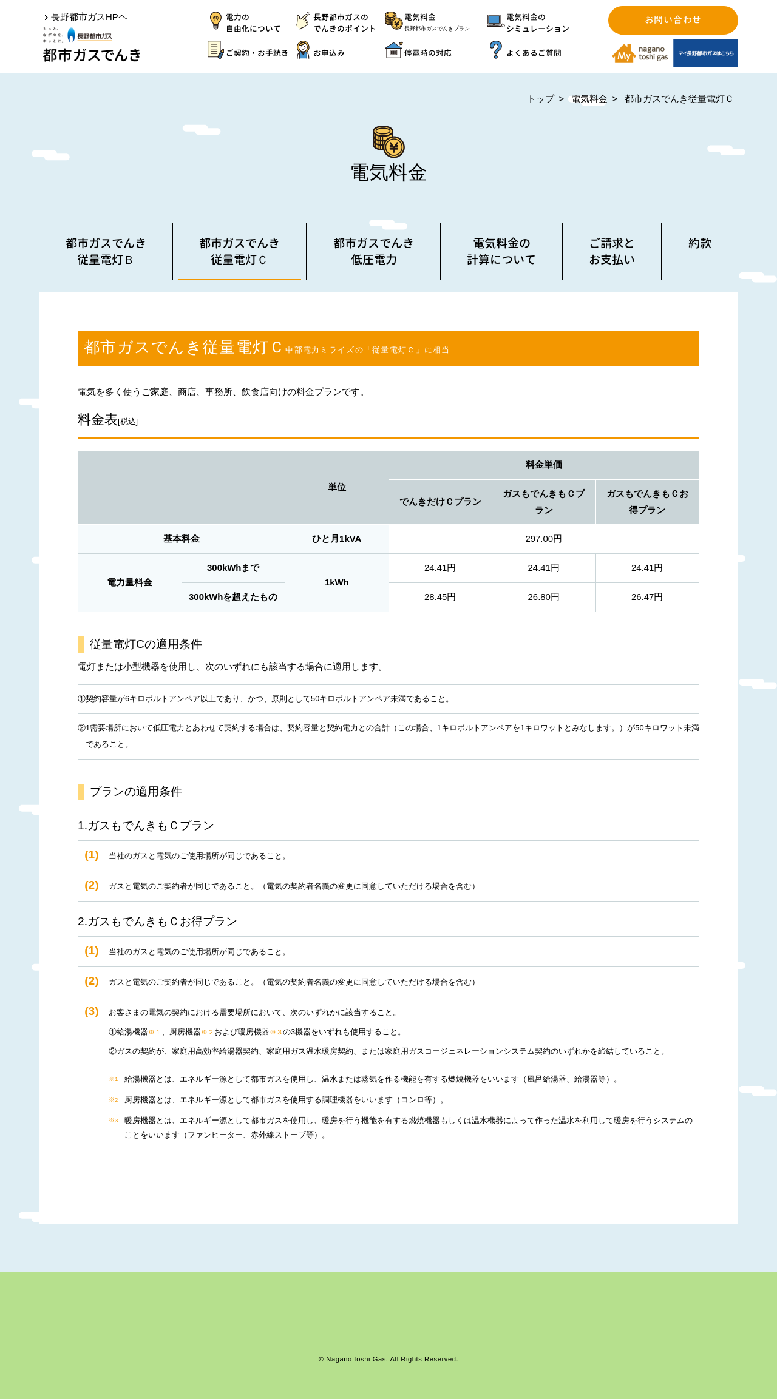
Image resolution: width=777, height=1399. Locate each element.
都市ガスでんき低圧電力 (373, 251)
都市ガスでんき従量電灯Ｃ (679, 98)
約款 (699, 243)
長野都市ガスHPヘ (89, 17)
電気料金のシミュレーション (537, 23)
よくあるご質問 (534, 52)
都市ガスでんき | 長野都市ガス (91, 44)
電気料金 (445, 23)
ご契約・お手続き (257, 52)
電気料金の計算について (501, 251)
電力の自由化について (253, 23)
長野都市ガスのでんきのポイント (344, 23)
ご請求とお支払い (612, 251)
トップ (540, 98)
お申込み (329, 52)
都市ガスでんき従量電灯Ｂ (106, 251)
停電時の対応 (428, 52)
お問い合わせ (673, 19)
